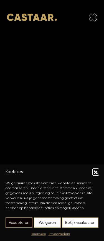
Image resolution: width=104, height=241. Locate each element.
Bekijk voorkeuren (80, 223)
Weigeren (47, 223)
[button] (95, 172)
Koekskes (38, 234)
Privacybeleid (59, 234)
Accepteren (19, 223)
